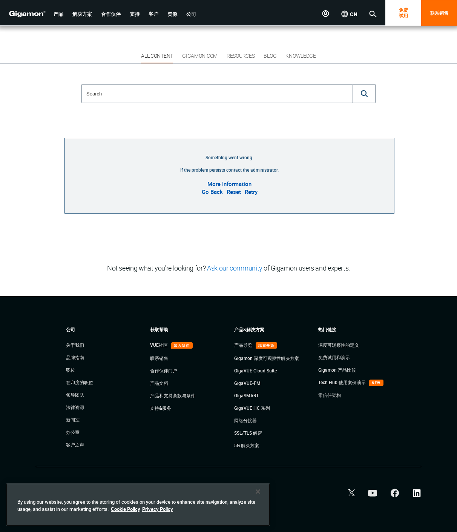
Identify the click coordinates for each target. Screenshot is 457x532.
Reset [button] (234, 191)
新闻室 (73, 420)
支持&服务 (160, 408)
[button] (58, 14)
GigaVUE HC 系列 (252, 408)
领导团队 (75, 395)
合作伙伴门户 (163, 370)
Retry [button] (251, 191)
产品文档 (159, 383)
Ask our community (234, 267)
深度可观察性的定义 (338, 345)
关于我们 (75, 345)
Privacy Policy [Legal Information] (157, 509)
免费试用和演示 (334, 357)
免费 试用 (403, 12)
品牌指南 (75, 357)
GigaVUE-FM (247, 383)
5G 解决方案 (246, 445)
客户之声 (75, 444)
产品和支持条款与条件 (172, 395)
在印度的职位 (79, 382)
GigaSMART (246, 395)
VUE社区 (159, 345)
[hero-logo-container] (24, 14)
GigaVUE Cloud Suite (255, 370)
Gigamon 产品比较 (337, 370)
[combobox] (217, 94)
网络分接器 (245, 420)
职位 (70, 370)
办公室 (73, 432)
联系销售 (439, 13)
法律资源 (75, 407)
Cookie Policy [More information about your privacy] (125, 509)
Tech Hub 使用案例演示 (342, 382)
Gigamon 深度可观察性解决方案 (266, 358)
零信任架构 (329, 395)
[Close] (258, 491)
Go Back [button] (212, 191)
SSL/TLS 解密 (248, 433)
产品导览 (243, 345)
